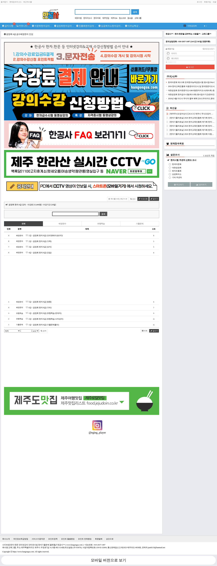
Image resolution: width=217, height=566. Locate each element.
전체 (23, 224)
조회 (153, 229)
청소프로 (122, 18)
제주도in (114, 18)
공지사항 (8, 25)
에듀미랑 (78, 18)
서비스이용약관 (38, 539)
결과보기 (201, 184)
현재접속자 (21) (15, 2)
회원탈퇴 (98, 539)
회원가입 (207, 2)
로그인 (199, 2)
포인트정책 (53, 539)
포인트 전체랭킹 (85, 539)
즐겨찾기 (4, 2)
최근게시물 (27, 2)
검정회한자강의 (64, 26)
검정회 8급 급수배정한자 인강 (19, 34)
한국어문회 (176, 164)
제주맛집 (105, 18)
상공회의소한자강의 (110, 26)
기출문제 (139, 224)
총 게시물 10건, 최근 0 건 (117, 199)
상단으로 (109, 539)
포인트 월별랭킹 (68, 539)
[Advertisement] (81, 277)
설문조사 (175, 154)
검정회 (190, 26)
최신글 (173, 108)
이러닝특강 (132, 26)
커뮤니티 (23, 25)
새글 (214, 2)
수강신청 (143, 199)
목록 (145, 331)
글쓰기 (154, 199)
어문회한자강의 (41, 26)
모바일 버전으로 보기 (108, 560)
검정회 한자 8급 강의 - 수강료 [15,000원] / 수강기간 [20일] (32, 205)
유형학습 (101, 224)
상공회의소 (176, 174)
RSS (132, 199)
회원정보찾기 (209, 49)
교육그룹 (137, 18)
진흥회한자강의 (86, 26)
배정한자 (62, 224)
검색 (43, 331)
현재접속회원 (177, 143)
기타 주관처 (177, 177)
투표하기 (179, 184)
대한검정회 (176, 168)
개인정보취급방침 (20, 539)
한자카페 (97, 18)
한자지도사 (87, 18)
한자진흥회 (176, 171)
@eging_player (97, 432)
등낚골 (130, 18)
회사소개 (6, 539)
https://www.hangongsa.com (23, 552)
